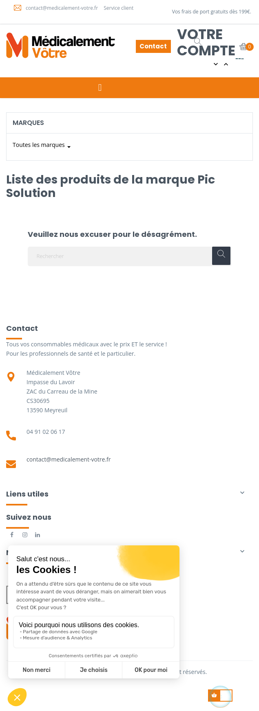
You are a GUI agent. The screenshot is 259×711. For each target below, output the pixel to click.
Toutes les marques (43, 147)
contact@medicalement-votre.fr (69, 459)
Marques (28, 122)
